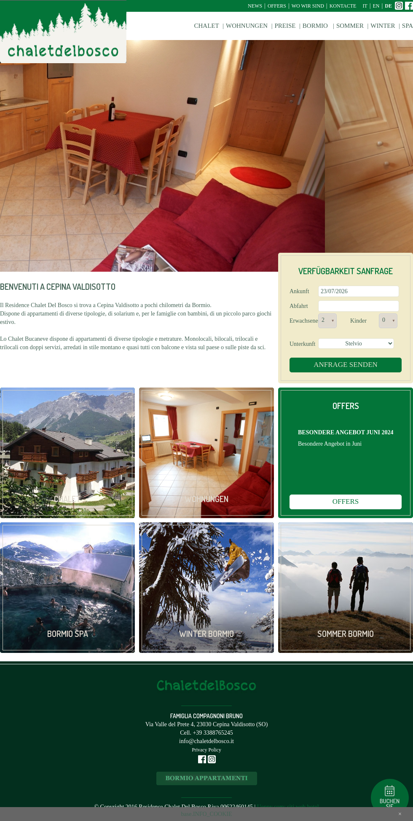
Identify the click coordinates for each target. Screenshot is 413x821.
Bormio (316, 25)
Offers (277, 6)
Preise (284, 25)
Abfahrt (299, 306)
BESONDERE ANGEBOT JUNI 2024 (345, 432)
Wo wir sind (308, 6)
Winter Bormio (206, 633)
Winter (382, 25)
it (364, 6)
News (255, 6)
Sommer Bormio (345, 633)
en (376, 6)
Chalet (206, 25)
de (388, 6)
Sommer (350, 25)
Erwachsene (302, 321)
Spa (407, 25)
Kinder (358, 321)
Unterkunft (302, 344)
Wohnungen (247, 25)
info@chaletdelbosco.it (206, 741)
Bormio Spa (67, 633)
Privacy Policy (206, 750)
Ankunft (299, 291)
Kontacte (343, 6)
